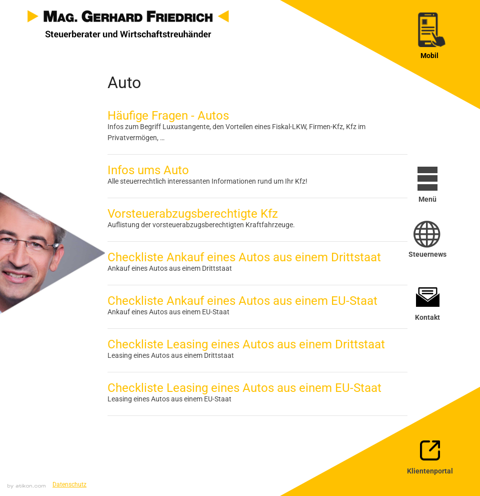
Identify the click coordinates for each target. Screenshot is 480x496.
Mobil (429, 56)
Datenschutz (69, 484)
